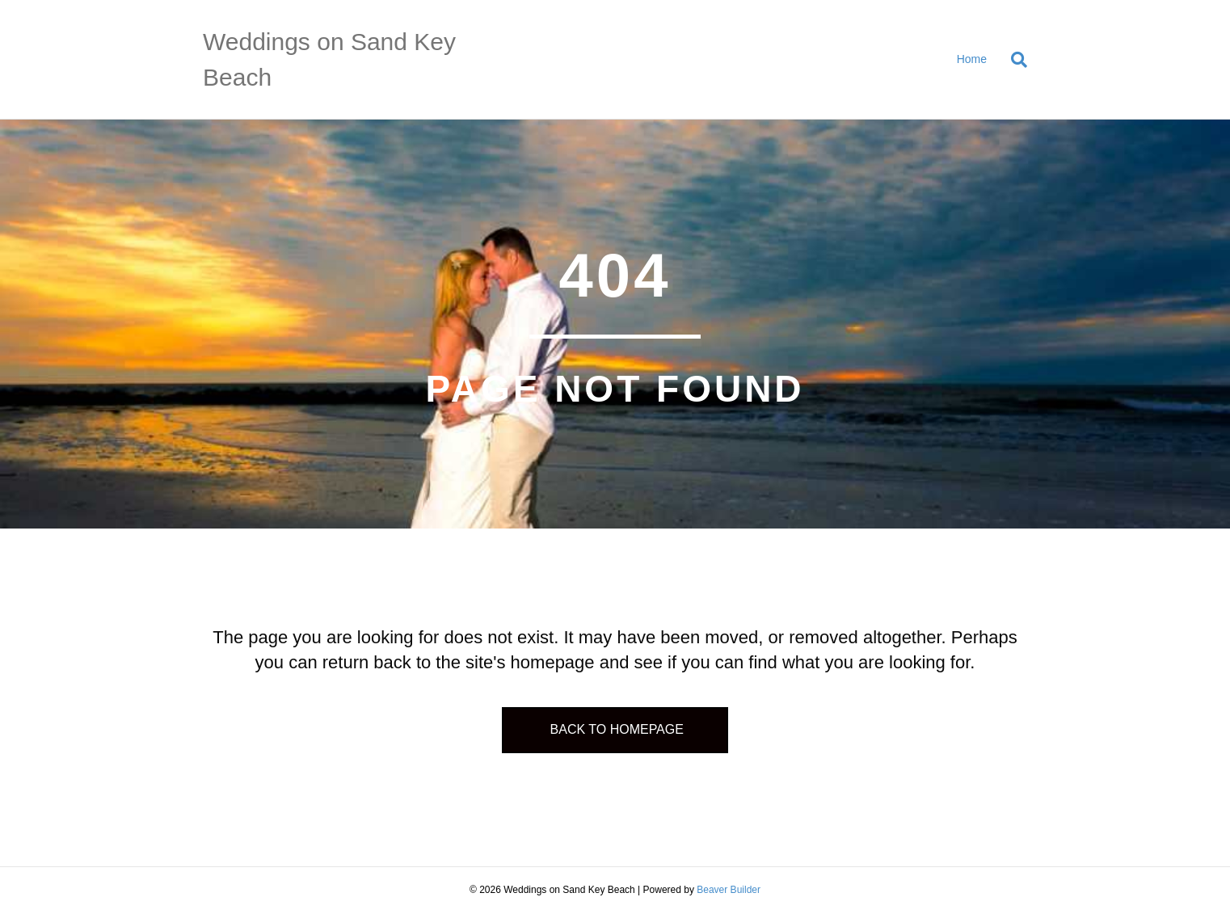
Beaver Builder (728, 889)
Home (972, 59)
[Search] (1013, 59)
